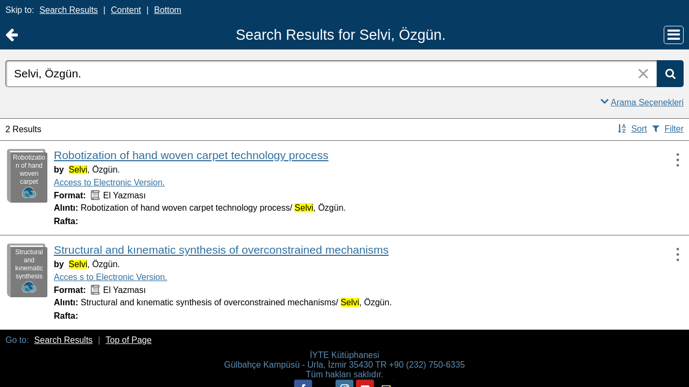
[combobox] (331, 73)
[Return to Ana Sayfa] (11, 35)
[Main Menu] (674, 35)
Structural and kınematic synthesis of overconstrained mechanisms (221, 249)
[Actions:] (673, 159)
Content (126, 10)
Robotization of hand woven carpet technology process (191, 155)
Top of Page (128, 340)
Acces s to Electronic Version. (110, 277)
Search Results (68, 10)
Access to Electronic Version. (109, 182)
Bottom (167, 10)
